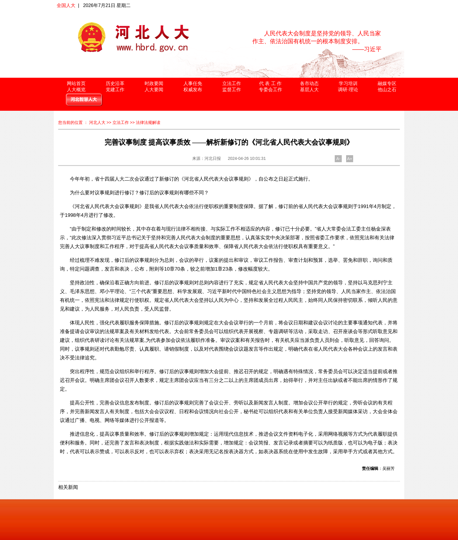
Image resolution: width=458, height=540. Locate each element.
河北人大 (97, 122)
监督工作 (231, 89)
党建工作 (115, 89)
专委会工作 (270, 89)
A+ (349, 158)
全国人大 (66, 5)
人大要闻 (154, 89)
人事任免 (192, 83)
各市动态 (309, 83)
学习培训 (348, 83)
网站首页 (76, 83)
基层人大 (309, 89)
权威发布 (192, 89)
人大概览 (76, 89)
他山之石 (387, 89)
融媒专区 (387, 83)
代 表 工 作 (270, 83)
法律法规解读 (148, 122)
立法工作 (231, 83)
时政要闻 (154, 83)
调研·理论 (348, 89)
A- (338, 158)
